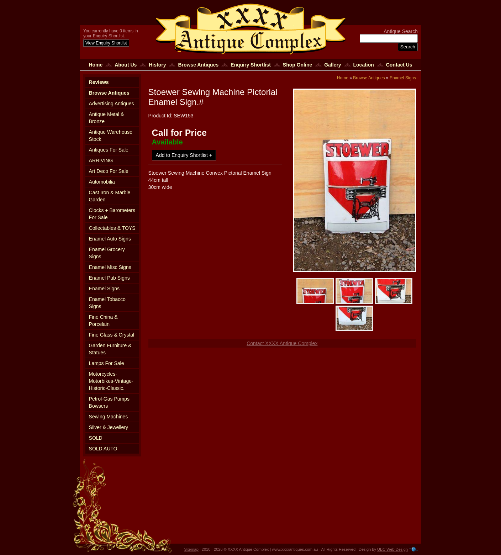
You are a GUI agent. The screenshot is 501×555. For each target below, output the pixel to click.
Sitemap (191, 549)
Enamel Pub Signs (109, 278)
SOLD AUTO (103, 448)
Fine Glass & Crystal (112, 335)
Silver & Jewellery (108, 427)
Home (95, 65)
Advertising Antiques (111, 103)
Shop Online (297, 65)
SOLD (95, 438)
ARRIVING (101, 160)
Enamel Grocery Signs (107, 253)
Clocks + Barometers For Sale (112, 213)
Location (363, 65)
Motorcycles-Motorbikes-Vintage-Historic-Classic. (111, 381)
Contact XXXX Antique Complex (282, 343)
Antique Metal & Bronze (106, 117)
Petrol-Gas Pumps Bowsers (109, 402)
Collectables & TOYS (112, 228)
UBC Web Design (392, 549)
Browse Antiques (198, 65)
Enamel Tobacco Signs (107, 302)
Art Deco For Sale (108, 171)
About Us (126, 65)
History (157, 65)
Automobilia (102, 182)
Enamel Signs (104, 288)
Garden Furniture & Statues (110, 349)
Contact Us (399, 65)
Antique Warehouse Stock (110, 135)
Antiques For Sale (108, 150)
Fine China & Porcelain (103, 320)
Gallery (332, 65)
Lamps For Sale (106, 363)
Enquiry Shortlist (251, 65)
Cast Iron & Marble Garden (110, 196)
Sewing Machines (108, 416)
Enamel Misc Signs (110, 267)
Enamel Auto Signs (110, 239)
